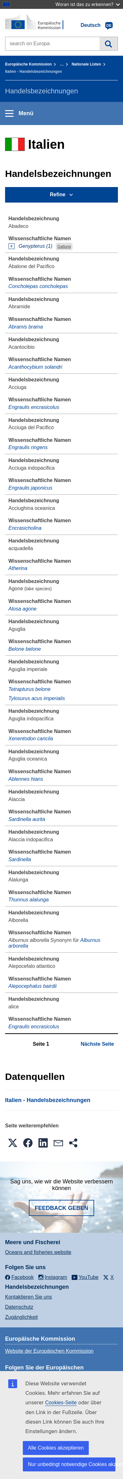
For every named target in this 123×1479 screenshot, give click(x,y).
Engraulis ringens (28, 447)
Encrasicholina (25, 528)
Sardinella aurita (27, 819)
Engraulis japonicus (31, 488)
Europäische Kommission (28, 64)
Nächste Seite (97, 1044)
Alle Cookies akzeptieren (56, 1448)
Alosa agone (23, 608)
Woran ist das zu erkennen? (87, 4)
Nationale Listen (86, 64)
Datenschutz (19, 1307)
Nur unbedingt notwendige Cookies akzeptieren (71, 1464)
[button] (12, 1143)
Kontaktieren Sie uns (28, 1297)
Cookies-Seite (61, 1402)
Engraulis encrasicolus (34, 407)
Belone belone (25, 649)
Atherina (18, 568)
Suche (109, 43)
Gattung (64, 246)
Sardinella (20, 859)
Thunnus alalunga (29, 899)
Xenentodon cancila (31, 738)
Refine (57, 194)
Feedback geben (61, 1208)
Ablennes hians (26, 779)
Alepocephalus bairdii (33, 986)
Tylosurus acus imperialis (37, 698)
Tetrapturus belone (30, 689)
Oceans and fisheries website (38, 1252)
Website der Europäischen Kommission (49, 1351)
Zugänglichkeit (21, 1317)
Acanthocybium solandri (35, 367)
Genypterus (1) (36, 246)
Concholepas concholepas (38, 286)
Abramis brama (26, 326)
